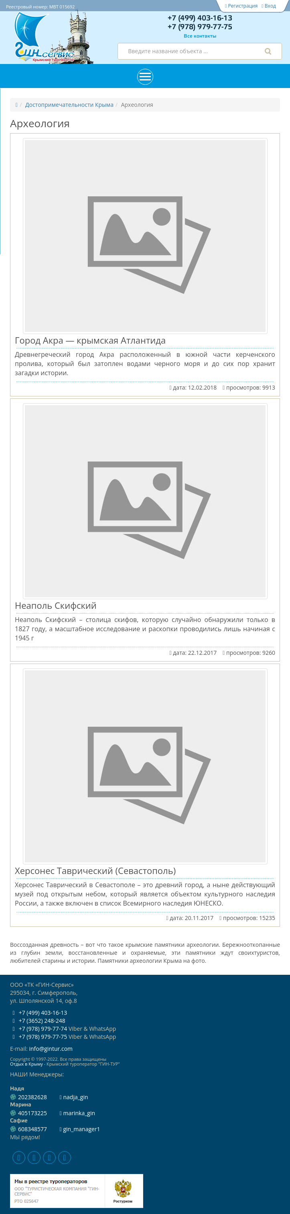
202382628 (32, 1097)
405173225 (32, 1113)
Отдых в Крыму (26, 1064)
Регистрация (241, 5)
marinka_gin (77, 1113)
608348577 (32, 1129)
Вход (269, 5)
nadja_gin (74, 1097)
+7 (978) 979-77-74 (38, 1028)
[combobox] (200, 51)
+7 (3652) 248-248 (37, 1020)
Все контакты (200, 36)
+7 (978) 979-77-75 (200, 27)
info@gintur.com (51, 1048)
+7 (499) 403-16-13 (200, 18)
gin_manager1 (80, 1129)
